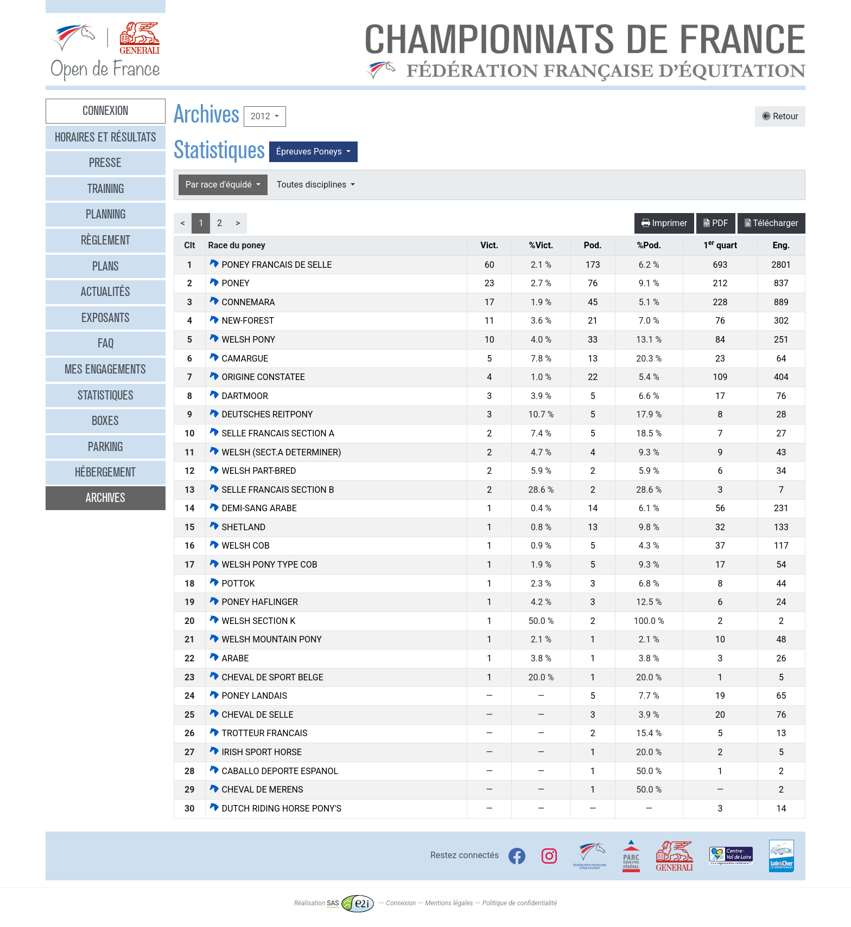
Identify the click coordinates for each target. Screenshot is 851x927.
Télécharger (771, 223)
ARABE (228, 658)
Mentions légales (449, 903)
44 (781, 583)
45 (593, 302)
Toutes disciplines (312, 184)
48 (781, 639)
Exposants (105, 317)
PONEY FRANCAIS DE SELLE (270, 265)
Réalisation (334, 903)
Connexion (105, 110)
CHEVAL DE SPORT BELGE (265, 677)
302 (781, 321)
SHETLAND (237, 527)
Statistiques (106, 395)
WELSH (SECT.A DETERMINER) (274, 452)
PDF (715, 223)
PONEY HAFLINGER (253, 602)
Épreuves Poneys (310, 151)
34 (781, 471)
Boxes (105, 420)
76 (593, 283)
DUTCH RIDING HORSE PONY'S (274, 808)
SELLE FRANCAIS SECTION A (271, 433)
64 (781, 358)
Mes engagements (105, 369)
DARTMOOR (238, 396)
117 (781, 545)
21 (593, 321)
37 (720, 545)
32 (720, 527)
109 (720, 377)
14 (593, 508)
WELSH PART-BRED (252, 471)
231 (781, 508)
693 (720, 265)
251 (781, 339)
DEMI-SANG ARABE (252, 508)
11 (489, 321)
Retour (780, 116)
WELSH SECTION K (252, 621)
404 (781, 377)
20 (720, 715)
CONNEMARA (241, 302)
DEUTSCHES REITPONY (260, 414)
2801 (781, 265)
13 (593, 358)
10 (489, 339)
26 (781, 658)
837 (781, 283)
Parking (105, 446)
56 (720, 508)
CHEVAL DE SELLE (251, 715)
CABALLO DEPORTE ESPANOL (273, 771)
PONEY (229, 283)
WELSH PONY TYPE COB (262, 564)
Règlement (105, 240)
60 (489, 265)
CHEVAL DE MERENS (255, 789)
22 (593, 377)
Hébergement (105, 472)
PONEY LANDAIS (247, 696)
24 (781, 602)
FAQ (105, 343)
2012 (261, 116)
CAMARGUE (238, 358)
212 (720, 283)
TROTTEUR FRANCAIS (258, 733)
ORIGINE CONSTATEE (256, 377)
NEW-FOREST (241, 321)
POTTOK (231, 583)
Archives (105, 497)
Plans (105, 266)
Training (105, 188)
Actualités (105, 291)
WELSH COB (239, 545)
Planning (105, 214)
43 (781, 452)
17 (489, 302)
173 (593, 265)
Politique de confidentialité (519, 903)
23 (489, 283)
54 (781, 564)
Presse (105, 162)
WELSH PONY (242, 339)
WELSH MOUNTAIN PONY (265, 639)
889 (781, 302)
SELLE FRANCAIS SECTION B (271, 490)
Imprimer (665, 223)
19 (720, 696)
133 (781, 527)
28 (781, 414)
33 (593, 339)
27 (781, 433)
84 (720, 339)
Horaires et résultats (105, 137)
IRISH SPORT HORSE (255, 752)
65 (781, 696)
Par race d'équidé (220, 184)
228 (720, 302)
